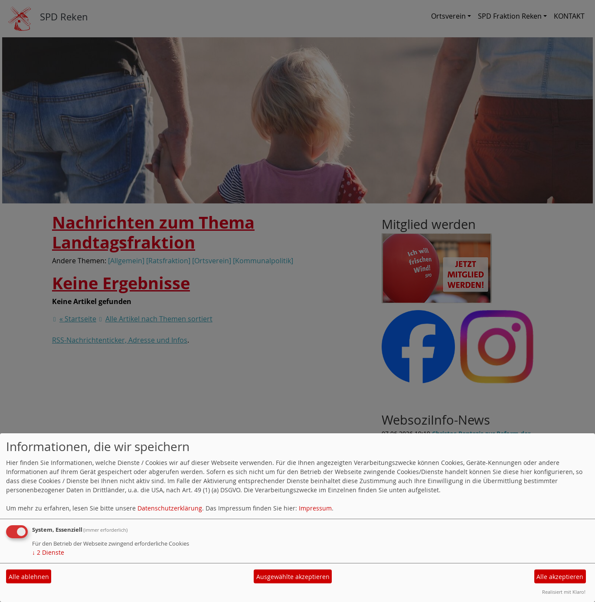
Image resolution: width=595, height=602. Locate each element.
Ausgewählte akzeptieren (293, 577)
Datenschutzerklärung (169, 508)
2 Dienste (48, 552)
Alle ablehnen (29, 577)
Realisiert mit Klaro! (563, 592)
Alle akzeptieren (559, 577)
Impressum (315, 508)
